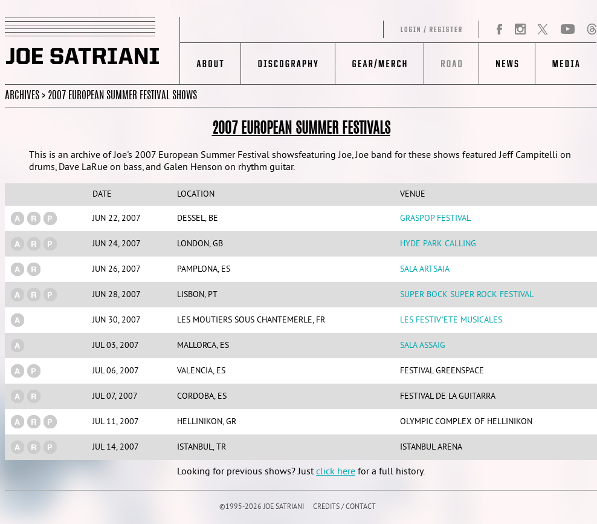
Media (566, 63)
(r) (33, 218)
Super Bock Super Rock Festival (467, 295)
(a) (17, 218)
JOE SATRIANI (92, 51)
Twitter (543, 29)
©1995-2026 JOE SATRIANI (261, 507)
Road (451, 63)
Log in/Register (330, 29)
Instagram (519, 29)
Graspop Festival (435, 219)
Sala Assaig (422, 346)
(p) (50, 218)
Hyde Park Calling (438, 244)
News (507, 63)
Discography (288, 63)
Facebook (499, 29)
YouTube (567, 29)
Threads (591, 29)
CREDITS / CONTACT (344, 507)
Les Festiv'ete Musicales (451, 320)
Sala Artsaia (425, 269)
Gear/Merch (379, 63)
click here (335, 472)
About (210, 63)
